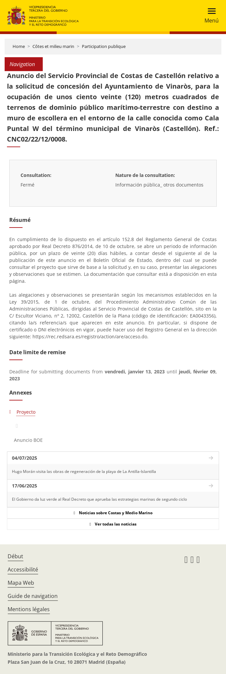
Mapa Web (21, 582)
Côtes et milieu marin (53, 46)
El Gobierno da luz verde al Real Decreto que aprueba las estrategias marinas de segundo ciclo (99, 499)
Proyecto (26, 412)
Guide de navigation (33, 596)
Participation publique (104, 46)
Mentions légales (29, 609)
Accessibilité (23, 569)
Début (15, 556)
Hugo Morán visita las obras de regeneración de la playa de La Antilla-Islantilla (84, 471)
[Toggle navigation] (209, 15)
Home (19, 46)
